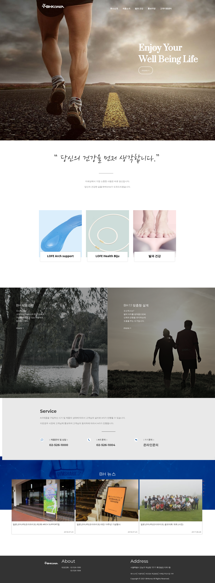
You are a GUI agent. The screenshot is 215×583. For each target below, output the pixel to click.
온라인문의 (150, 445)
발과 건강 (139, 8)
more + (145, 70)
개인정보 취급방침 (151, 574)
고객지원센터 (166, 8)
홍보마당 (151, 8)
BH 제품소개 (25, 305)
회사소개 (114, 8)
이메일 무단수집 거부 (166, 574)
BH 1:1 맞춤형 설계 (136, 305)
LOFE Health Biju (107, 256)
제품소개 (126, 8)
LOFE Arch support (60, 256)
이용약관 (141, 574)
